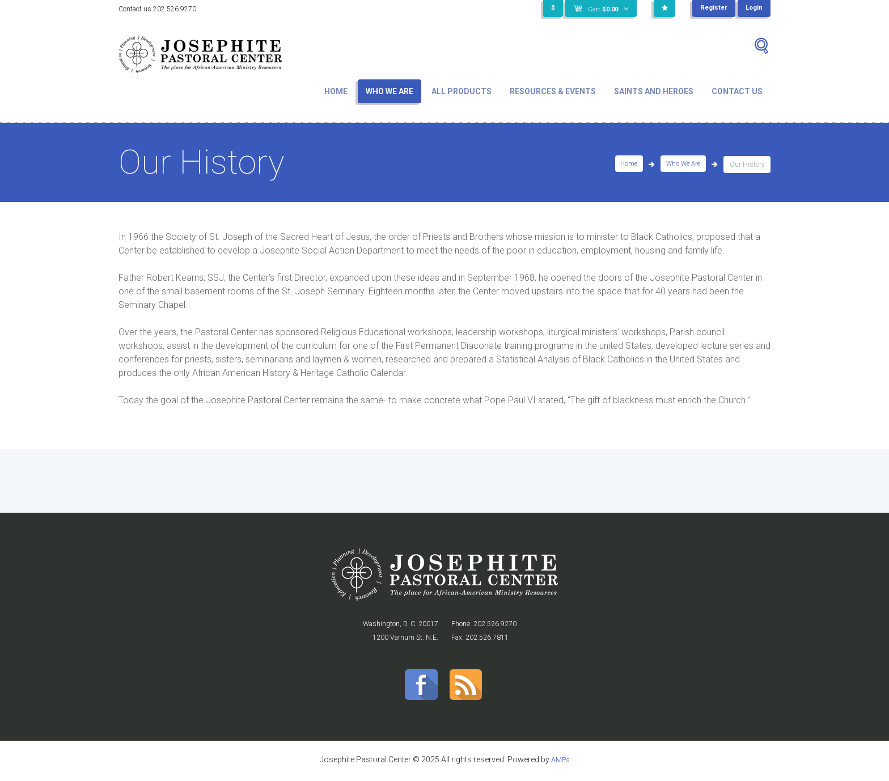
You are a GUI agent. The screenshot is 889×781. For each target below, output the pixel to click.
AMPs (560, 762)
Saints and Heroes (653, 91)
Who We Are (389, 91)
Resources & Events (553, 91)
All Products (461, 91)
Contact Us (737, 91)
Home (336, 91)
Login (753, 8)
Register (712, 8)
